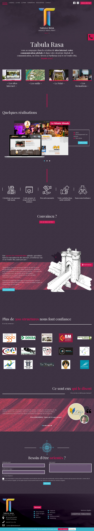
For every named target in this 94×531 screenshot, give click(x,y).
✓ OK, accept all (63, 529)
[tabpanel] (47, 138)
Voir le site (83, 143)
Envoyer (47, 483)
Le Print (23, 2)
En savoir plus (8, 290)
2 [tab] (47, 161)
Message (52, 462)
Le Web (18, 2)
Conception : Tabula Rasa (81, 514)
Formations (31, 2)
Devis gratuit (86, 3)
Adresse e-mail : (7, 469)
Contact (48, 2)
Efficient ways (45, 425)
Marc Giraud (48, 425)
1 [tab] (44, 161)
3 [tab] (50, 161)
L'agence (11, 2)
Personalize (72, 529)
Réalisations (40, 2)
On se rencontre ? (47, 222)
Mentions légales (86, 510)
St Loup (42, 425)
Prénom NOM (6, 462)
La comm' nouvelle (51, 425)
